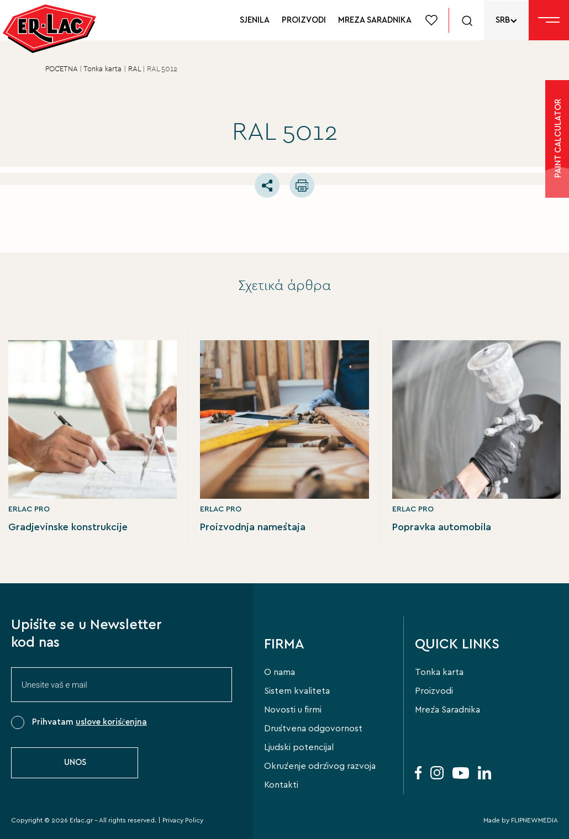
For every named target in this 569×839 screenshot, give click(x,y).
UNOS (75, 762)
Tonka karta (102, 69)
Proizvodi (434, 691)
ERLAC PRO (29, 509)
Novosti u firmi (293, 709)
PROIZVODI (304, 20)
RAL (134, 69)
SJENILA (255, 20)
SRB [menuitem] (503, 20)
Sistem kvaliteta (297, 691)
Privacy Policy (182, 820)
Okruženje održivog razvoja (320, 766)
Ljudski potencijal (299, 747)
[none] (506, 20)
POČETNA (61, 69)
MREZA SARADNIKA (375, 20)
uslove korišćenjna (111, 722)
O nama (279, 672)
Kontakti (281, 784)
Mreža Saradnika (447, 709)
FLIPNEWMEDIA (534, 820)
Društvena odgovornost (313, 728)
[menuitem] (506, 20)
